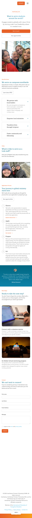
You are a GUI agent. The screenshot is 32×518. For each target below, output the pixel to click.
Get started (9, 233)
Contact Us (24, 509)
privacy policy (18, 426)
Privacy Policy (8, 509)
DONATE (21, 3)
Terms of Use (16, 509)
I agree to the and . (13, 426)
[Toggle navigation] (28, 3)
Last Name (4, 401)
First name (4, 394)
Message (4, 414)
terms (11, 426)
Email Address (5, 407)
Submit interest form (11, 217)
